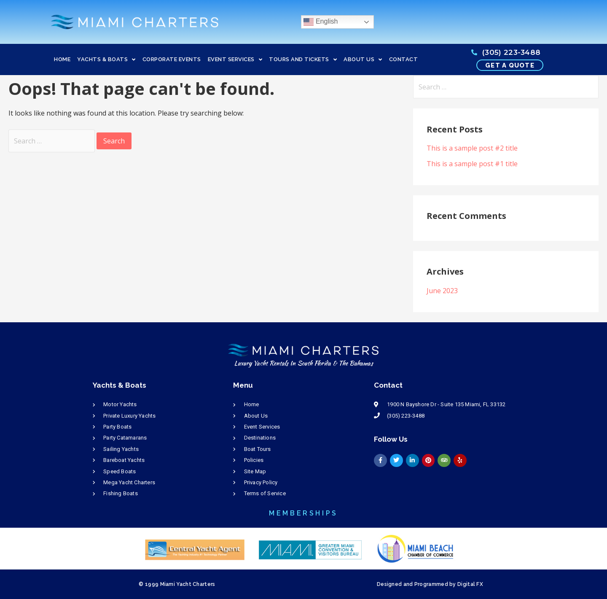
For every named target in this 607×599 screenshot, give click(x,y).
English (321, 22)
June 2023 (442, 290)
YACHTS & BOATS (106, 60)
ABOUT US (363, 60)
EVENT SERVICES (235, 60)
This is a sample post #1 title (472, 163)
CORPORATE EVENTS (171, 59)
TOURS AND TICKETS (303, 60)
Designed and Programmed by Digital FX (430, 584)
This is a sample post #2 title (472, 148)
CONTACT (403, 59)
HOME (62, 59)
